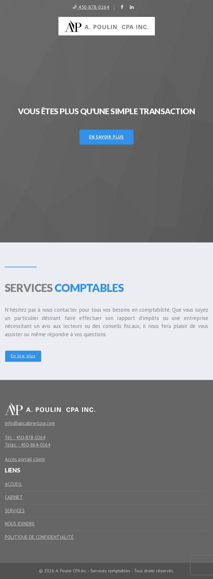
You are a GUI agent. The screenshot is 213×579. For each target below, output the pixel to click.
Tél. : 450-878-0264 (25, 437)
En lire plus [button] (23, 356)
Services (15, 511)
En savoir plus (106, 137)
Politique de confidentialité (39, 537)
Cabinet (14, 497)
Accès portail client (25, 459)
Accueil (13, 484)
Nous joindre (20, 524)
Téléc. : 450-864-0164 (27, 445)
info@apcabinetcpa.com (30, 423)
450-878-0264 (90, 7)
